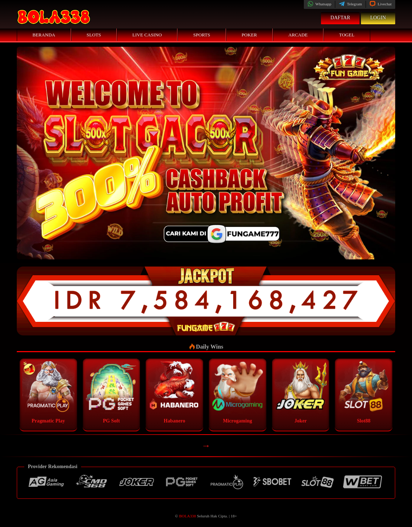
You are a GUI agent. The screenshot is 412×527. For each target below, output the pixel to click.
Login (378, 17)
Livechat (381, 4)
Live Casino (147, 34)
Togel (347, 34)
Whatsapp (319, 4)
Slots (94, 34)
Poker (249, 34)
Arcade (298, 34)
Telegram (350, 4)
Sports (201, 34)
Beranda (43, 34)
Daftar (340, 17)
